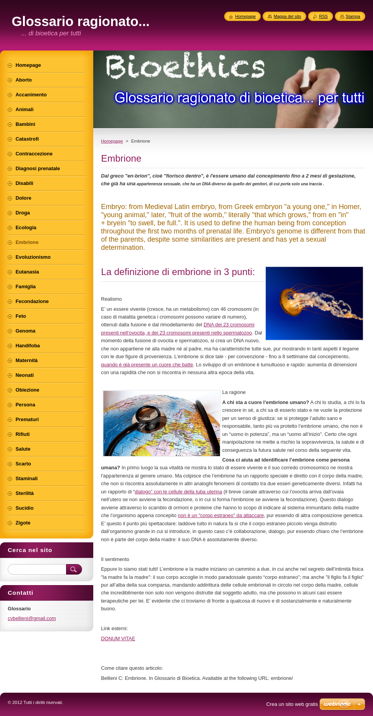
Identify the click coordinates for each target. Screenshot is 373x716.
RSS (323, 16)
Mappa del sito (287, 16)
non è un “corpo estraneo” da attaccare (221, 515)
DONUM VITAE (118, 638)
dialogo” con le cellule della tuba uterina (178, 492)
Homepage (112, 141)
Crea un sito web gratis (292, 704)
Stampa (353, 16)
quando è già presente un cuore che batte (147, 365)
